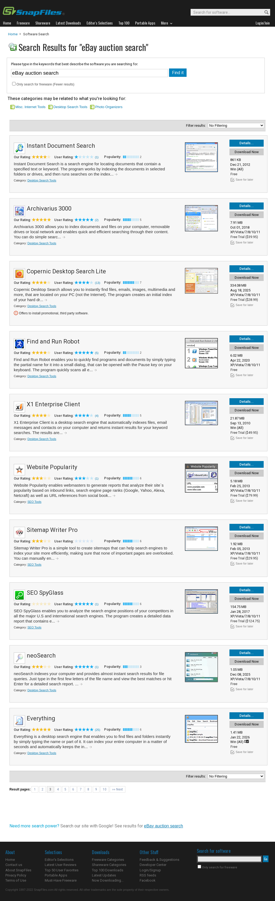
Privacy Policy (15, 875)
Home (13, 34)
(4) (96, 415)
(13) (97, 282)
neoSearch (41, 655)
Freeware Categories (108, 860)
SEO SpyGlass (45, 592)
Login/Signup (150, 870)
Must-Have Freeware (61, 880)
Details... (246, 143)
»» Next (117, 789)
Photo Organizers (108, 107)
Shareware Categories (109, 865)
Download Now (247, 152)
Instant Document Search (61, 145)
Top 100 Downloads (107, 870)
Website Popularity (52, 467)
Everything (41, 718)
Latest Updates (104, 875)
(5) (96, 353)
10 (104, 789)
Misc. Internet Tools (30, 107)
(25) (97, 729)
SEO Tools (35, 501)
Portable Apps (56, 875)
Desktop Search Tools (70, 107)
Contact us (13, 865)
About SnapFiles (18, 870)
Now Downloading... (107, 880)
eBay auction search (163, 826)
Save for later (244, 179)
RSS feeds (148, 875)
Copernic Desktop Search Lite (66, 271)
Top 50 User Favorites (61, 870)
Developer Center (153, 865)
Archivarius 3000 (49, 208)
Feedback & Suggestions (159, 860)
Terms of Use (15, 880)
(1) (96, 157)
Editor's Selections (59, 860)
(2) (96, 220)
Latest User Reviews (60, 865)
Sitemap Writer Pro (52, 530)
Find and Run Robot (53, 341)
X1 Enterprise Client (53, 404)
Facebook (148, 880)
